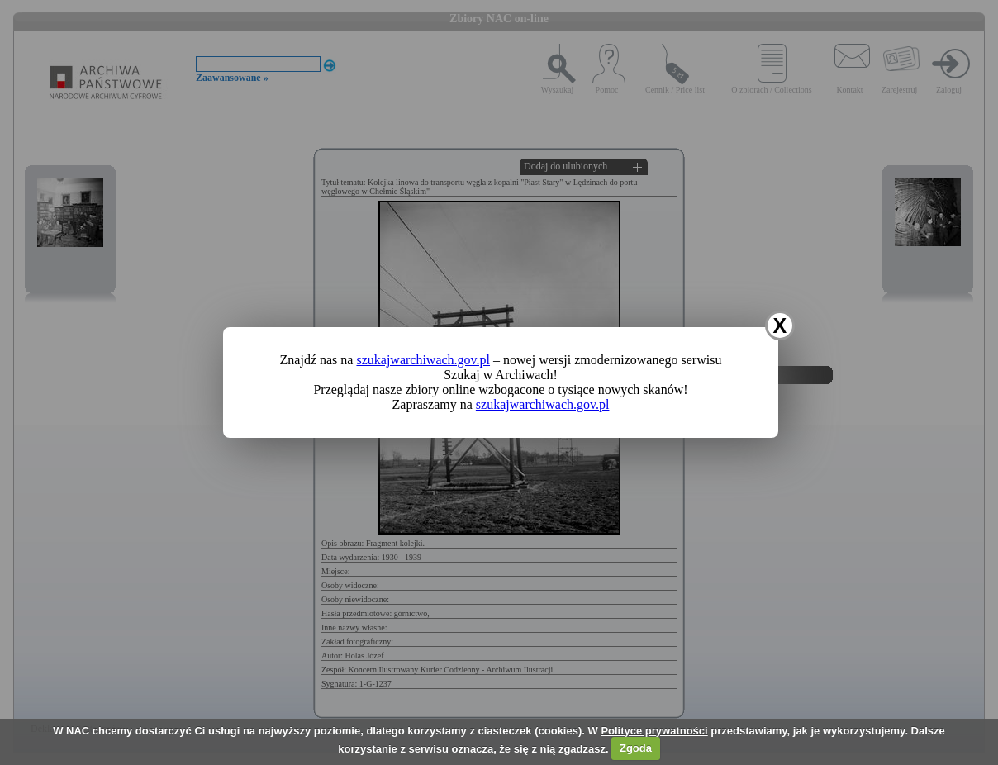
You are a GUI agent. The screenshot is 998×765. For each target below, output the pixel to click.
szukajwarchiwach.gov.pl (423, 360)
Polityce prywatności (654, 731)
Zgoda (636, 748)
